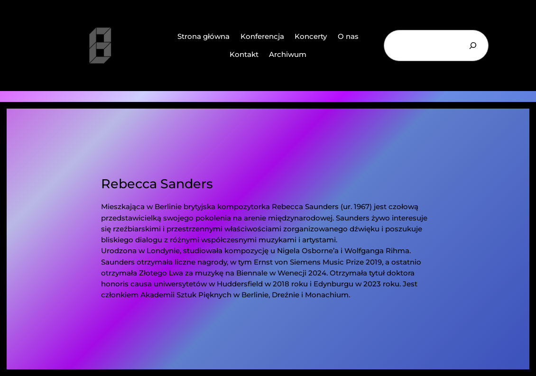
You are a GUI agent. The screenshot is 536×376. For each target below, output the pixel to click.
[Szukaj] (473, 45)
